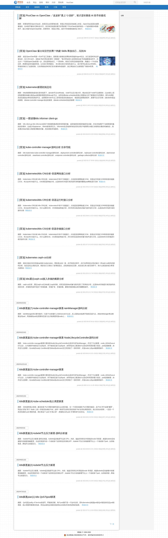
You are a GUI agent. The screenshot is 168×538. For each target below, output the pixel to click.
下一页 (112, 524)
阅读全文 (88, 29)
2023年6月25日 (21, 303)
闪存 (53, 2)
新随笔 (37, 7)
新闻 (41, 2)
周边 (35, 2)
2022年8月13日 (21, 460)
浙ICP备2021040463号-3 (95, 535)
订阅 (55, 7)
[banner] (18, 2)
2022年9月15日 (21, 396)
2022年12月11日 (21, 364)
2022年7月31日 (21, 491)
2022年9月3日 (20, 428)
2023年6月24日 (21, 332)
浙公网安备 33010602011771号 (75, 535)
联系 (46, 7)
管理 (64, 7)
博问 (47, 2)
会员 (28, 2)
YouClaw (69, 2)
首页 (27, 7)
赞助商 (60, 2)
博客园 (17, 7)
